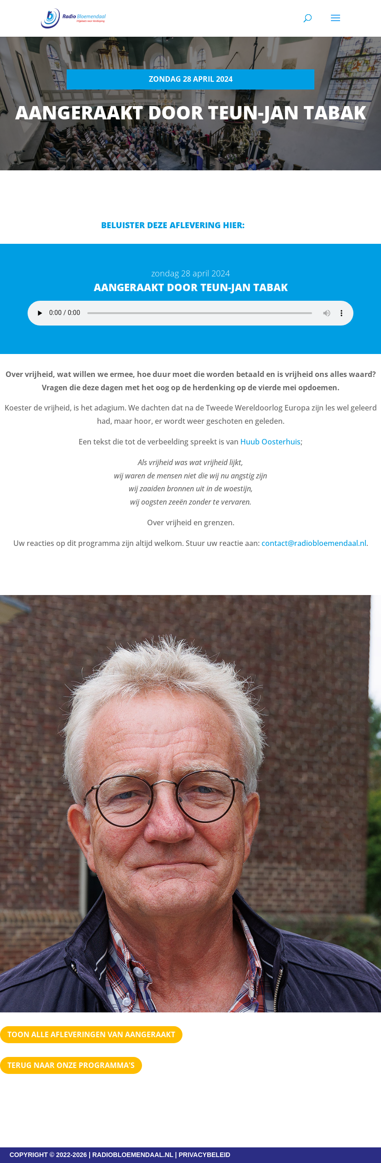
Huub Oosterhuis (270, 442)
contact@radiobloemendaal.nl (314, 543)
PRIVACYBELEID (205, 1154)
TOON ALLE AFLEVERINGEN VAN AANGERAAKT (91, 1034)
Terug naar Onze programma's (71, 1065)
